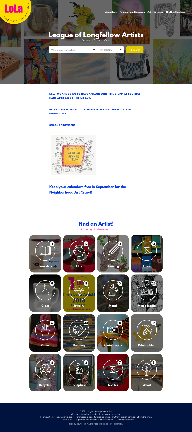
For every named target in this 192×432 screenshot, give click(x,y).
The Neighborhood (175, 12)
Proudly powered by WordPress (83, 424)
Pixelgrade (117, 424)
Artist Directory (155, 12)
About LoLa (111, 12)
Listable (106, 424)
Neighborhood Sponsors (132, 12)
